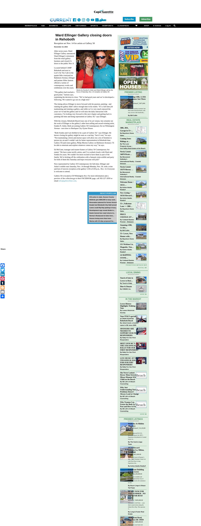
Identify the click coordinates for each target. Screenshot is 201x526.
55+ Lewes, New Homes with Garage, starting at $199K (126, 235)
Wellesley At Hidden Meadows (136, 425)
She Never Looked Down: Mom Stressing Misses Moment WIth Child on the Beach (129, 376)
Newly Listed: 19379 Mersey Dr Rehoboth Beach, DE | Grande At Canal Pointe (127, 168)
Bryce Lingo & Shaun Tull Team (136, 487)
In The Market (133, 299)
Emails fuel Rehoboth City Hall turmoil (103, 205)
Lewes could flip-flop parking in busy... (103, 207)
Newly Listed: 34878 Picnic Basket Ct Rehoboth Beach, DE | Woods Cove (127, 153)
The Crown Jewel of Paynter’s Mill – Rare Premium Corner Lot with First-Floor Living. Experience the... (137, 460)
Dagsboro (131, 522)
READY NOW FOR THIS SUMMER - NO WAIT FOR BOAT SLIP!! (136, 494)
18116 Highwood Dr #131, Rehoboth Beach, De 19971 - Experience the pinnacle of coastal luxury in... (137, 436)
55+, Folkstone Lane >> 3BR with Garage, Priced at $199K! (126, 205)
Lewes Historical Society (127, 311)
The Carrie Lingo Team (135, 443)
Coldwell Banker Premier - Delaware (127, 221)
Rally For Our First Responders (128, 339)
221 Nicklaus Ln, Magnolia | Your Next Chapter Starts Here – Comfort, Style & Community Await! (127, 245)
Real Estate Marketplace (133, 121)
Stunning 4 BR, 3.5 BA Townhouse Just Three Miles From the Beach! (127, 226)
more (142, 414)
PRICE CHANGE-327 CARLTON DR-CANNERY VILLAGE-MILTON (126, 216)
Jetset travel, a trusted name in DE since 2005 (129, 324)
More (142, 294)
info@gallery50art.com (67, 181)
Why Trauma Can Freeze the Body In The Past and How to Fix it (129, 404)
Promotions (131, 265)
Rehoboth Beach (133, 103)
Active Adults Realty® (126, 189)
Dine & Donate (126, 286)
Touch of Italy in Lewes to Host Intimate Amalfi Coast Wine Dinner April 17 (126, 279)
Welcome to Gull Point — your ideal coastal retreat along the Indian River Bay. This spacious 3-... (136, 506)
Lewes (130, 474)
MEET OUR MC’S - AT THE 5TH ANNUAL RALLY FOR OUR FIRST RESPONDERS (129, 346)
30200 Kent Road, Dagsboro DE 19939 (136, 519)
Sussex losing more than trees (100, 218)
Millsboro (131, 500)
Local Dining (133, 272)
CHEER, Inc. (126, 289)
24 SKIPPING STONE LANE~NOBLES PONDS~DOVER (127, 256)
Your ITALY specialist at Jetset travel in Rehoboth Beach (128, 318)
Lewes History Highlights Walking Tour (127, 306)
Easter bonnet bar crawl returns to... (102, 213)
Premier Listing (133, 92)
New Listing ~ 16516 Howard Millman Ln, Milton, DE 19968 (127, 194)
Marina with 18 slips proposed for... (101, 221)
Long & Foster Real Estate (136, 513)
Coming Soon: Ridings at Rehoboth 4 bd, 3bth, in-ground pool (126, 140)
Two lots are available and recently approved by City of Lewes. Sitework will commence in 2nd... (136, 480)
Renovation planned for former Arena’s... (103, 202)
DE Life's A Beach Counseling (127, 383)
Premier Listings (133, 419)
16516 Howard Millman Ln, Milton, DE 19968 (136, 450)
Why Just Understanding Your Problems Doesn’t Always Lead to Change (129, 390)
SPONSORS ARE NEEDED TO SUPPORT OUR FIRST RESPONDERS (129, 332)
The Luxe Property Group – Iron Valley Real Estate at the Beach (132, 146)
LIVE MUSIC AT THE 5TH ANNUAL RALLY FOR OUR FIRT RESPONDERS (129, 361)
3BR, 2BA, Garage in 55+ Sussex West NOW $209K (125, 129)
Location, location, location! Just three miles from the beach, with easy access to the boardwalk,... (137, 110)
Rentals (141, 267)
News (141, 265)
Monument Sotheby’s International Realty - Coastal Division (130, 160)
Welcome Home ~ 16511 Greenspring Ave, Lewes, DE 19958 (127, 183)
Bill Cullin (133, 115)
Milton (130, 454)
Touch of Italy (127, 283)
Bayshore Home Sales (127, 134)
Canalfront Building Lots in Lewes (136, 471)
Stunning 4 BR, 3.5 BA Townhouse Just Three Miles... (137, 99)
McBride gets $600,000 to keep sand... (102, 199)
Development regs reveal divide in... (102, 210)
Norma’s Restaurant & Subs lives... (101, 215)
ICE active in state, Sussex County (101, 197)
